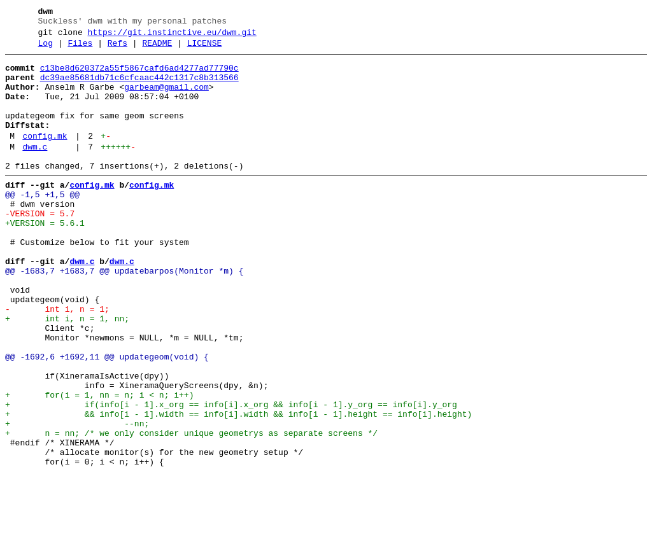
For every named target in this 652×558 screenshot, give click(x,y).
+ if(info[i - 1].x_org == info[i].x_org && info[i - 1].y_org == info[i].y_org (231, 475)
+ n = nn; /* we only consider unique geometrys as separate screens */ (191, 509)
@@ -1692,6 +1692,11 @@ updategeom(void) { (107, 418)
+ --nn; (77, 498)
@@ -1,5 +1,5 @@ (42, 223)
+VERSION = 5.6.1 (45, 257)
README (157, 49)
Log (45, 49)
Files (79, 49)
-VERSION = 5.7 (39, 246)
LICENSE (204, 49)
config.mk (44, 157)
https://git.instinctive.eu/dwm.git (172, 36)
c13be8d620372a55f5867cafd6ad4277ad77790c (139, 75)
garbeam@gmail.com (166, 98)
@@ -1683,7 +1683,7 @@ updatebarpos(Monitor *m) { (124, 315)
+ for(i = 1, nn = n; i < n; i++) (99, 464)
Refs (117, 49)
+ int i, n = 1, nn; (67, 372)
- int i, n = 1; (57, 360)
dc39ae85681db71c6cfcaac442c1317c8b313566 (139, 87)
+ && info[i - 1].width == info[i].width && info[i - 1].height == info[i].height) (238, 486)
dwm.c (34, 170)
